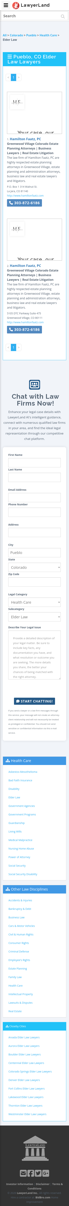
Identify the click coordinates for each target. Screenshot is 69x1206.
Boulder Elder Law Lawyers (24, 1054)
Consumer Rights (18, 943)
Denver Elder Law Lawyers (24, 1080)
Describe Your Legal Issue (24, 627)
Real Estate (15, 1011)
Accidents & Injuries (20, 900)
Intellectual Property (20, 994)
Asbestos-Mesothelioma (22, 772)
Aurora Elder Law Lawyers (24, 1046)
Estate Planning (17, 968)
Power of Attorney (19, 857)
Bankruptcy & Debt (19, 909)
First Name (15, 455)
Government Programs (22, 814)
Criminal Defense (18, 951)
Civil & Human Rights (20, 934)
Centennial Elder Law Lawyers (26, 1063)
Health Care (48, 35)
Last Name (15, 469)
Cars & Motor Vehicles (21, 926)
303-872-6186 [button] (24, 202)
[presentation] (36, 688)
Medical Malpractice (20, 840)
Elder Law (14, 797)
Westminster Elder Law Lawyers (27, 1114)
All (5, 35)
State (11, 559)
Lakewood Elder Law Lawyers (25, 1097)
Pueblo (31, 35)
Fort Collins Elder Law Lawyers (26, 1088)
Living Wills (15, 831)
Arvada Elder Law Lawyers (24, 1037)
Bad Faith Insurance (20, 780)
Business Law (16, 917)
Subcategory (16, 609)
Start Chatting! (34, 701)
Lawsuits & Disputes (20, 1002)
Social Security (17, 865)
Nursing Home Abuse (21, 848)
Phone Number (18, 504)
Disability (13, 789)
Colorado (16, 35)
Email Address (17, 489)
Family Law (15, 977)
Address (13, 524)
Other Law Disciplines (29, 889)
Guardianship (16, 823)
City (10, 545)
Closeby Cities (17, 1026)
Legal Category (17, 594)
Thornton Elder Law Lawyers (25, 1105)
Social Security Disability (22, 874)
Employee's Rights (19, 960)
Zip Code (13, 574)
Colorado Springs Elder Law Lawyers (30, 1071)
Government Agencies (21, 806)
